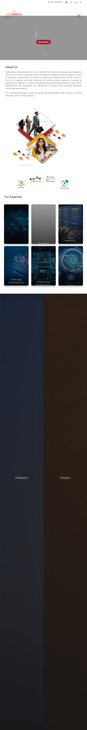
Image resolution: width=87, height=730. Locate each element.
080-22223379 (55, 2)
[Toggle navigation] (79, 15)
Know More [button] (43, 42)
